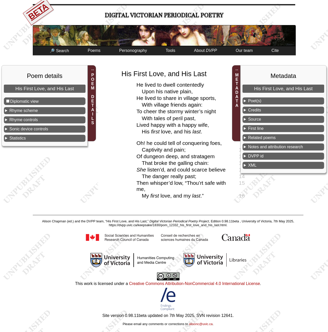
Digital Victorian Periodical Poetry (164, 15)
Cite (275, 50)
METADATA (237, 90)
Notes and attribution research (275, 147)
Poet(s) (254, 101)
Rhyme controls (23, 120)
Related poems (262, 137)
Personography (133, 50)
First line (255, 128)
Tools (170, 50)
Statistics (17, 138)
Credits (254, 110)
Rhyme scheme (23, 110)
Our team (244, 50)
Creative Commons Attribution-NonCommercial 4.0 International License (194, 283)
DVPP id (255, 156)
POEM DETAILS (92, 99)
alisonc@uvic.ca (201, 324)
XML (252, 165)
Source (254, 119)
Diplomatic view (24, 101)
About (205, 50)
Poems (94, 50)
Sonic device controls (28, 129)
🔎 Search (59, 51)
